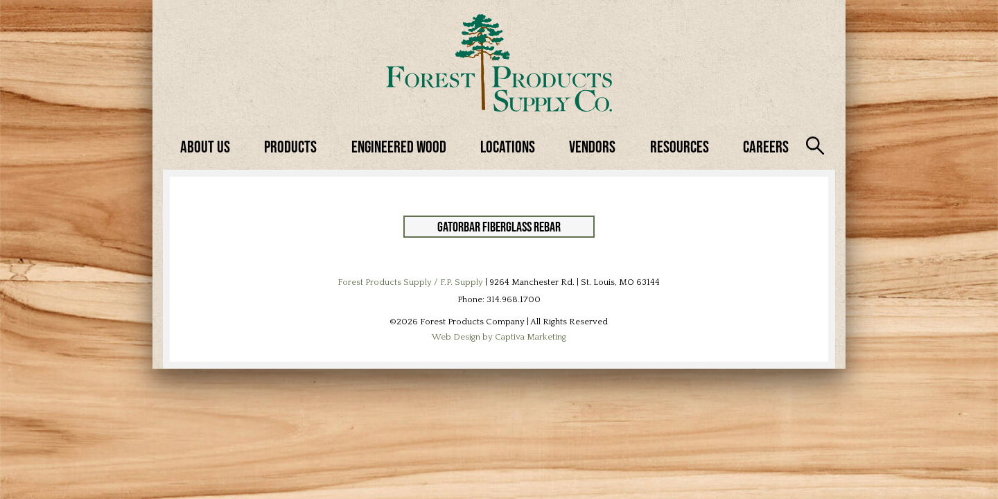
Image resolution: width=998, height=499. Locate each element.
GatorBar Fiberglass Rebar (499, 226)
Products (290, 146)
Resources (679, 146)
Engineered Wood (398, 146)
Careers (766, 146)
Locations (507, 146)
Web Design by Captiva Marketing (499, 337)
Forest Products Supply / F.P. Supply (410, 282)
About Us (205, 146)
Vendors (592, 146)
